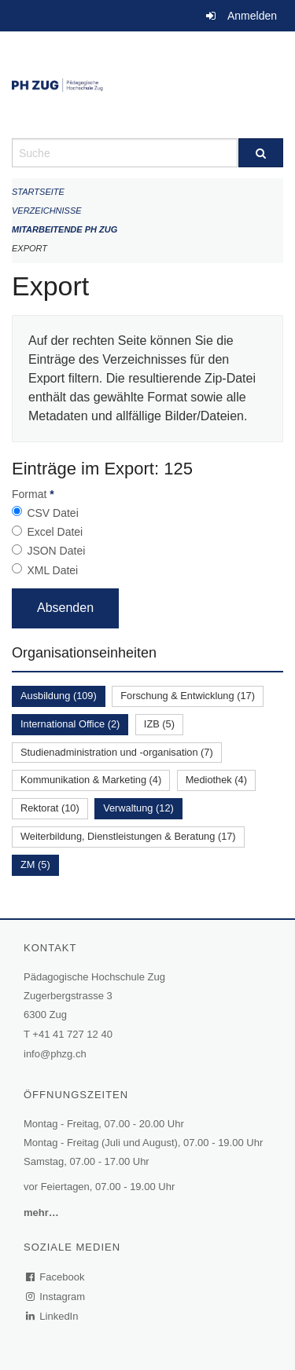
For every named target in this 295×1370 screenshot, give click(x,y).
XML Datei (52, 570)
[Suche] (261, 152)
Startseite (38, 191)
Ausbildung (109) (58, 695)
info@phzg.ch (55, 1054)
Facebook (56, 1277)
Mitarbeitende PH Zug (64, 229)
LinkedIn (53, 1316)
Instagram (56, 1296)
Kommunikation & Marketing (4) (90, 780)
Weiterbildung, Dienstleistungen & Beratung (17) (128, 836)
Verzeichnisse (47, 210)
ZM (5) (35, 864)
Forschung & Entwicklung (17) (187, 695)
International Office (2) (70, 724)
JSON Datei (56, 550)
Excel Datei (55, 532)
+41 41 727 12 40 (72, 1034)
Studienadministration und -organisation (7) (116, 752)
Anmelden (252, 15)
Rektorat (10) (49, 808)
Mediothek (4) (216, 780)
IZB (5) (159, 724)
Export (29, 248)
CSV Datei (52, 513)
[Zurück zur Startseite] (147, 85)
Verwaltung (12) (138, 808)
